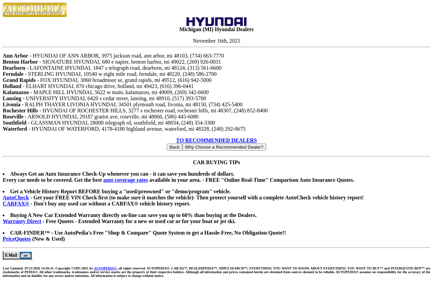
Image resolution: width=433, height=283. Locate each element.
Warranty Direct (22, 221)
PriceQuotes (17, 239)
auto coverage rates (125, 180)
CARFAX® (16, 203)
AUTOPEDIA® (105, 268)
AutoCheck (16, 197)
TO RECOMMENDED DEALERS (216, 140)
